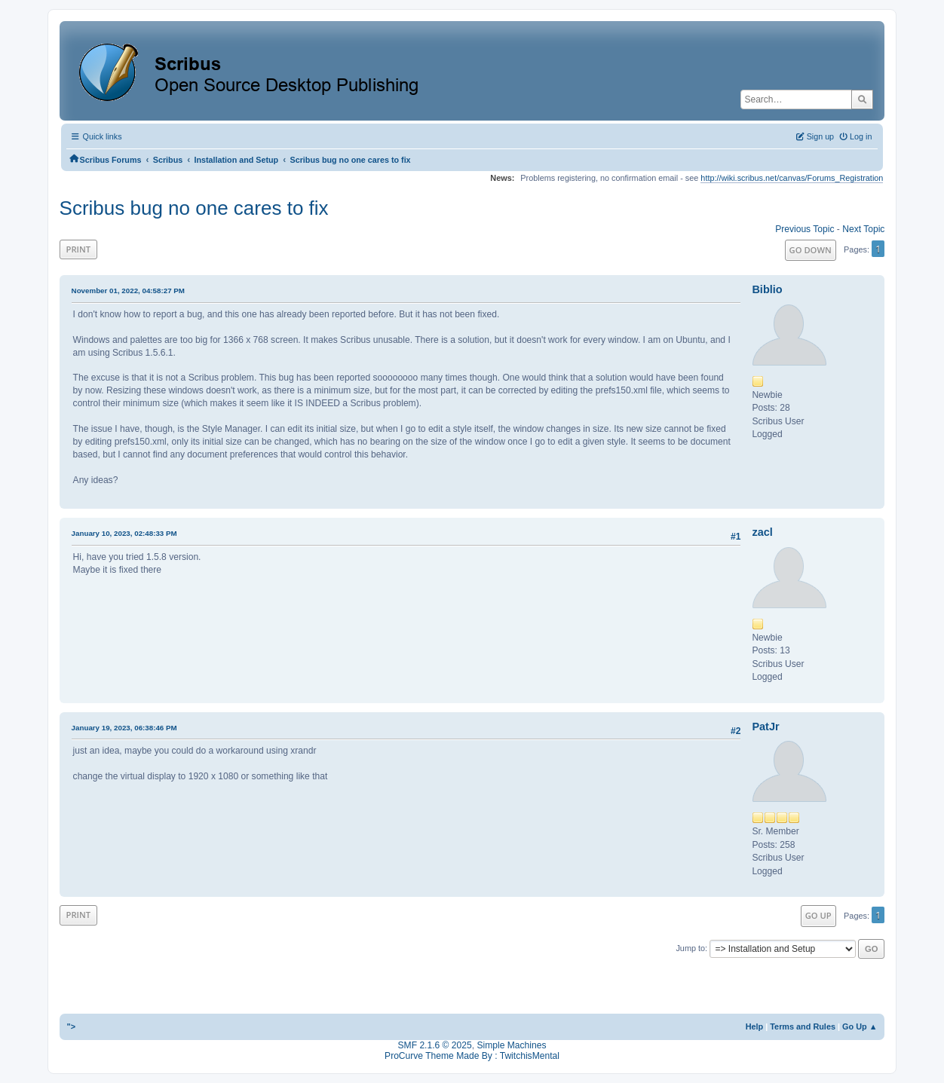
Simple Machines (511, 1045)
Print (78, 249)
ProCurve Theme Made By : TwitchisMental (472, 1056)
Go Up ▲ (859, 1026)
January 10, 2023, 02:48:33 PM (124, 533)
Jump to (690, 948)
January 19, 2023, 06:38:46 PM (124, 728)
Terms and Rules (802, 1026)
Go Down (810, 249)
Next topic (863, 229)
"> (71, 1026)
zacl (762, 532)
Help (755, 1026)
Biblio (767, 289)
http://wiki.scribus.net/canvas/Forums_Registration (791, 177)
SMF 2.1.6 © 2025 (435, 1045)
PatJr (765, 726)
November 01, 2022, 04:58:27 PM (128, 290)
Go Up (818, 915)
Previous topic (804, 229)
